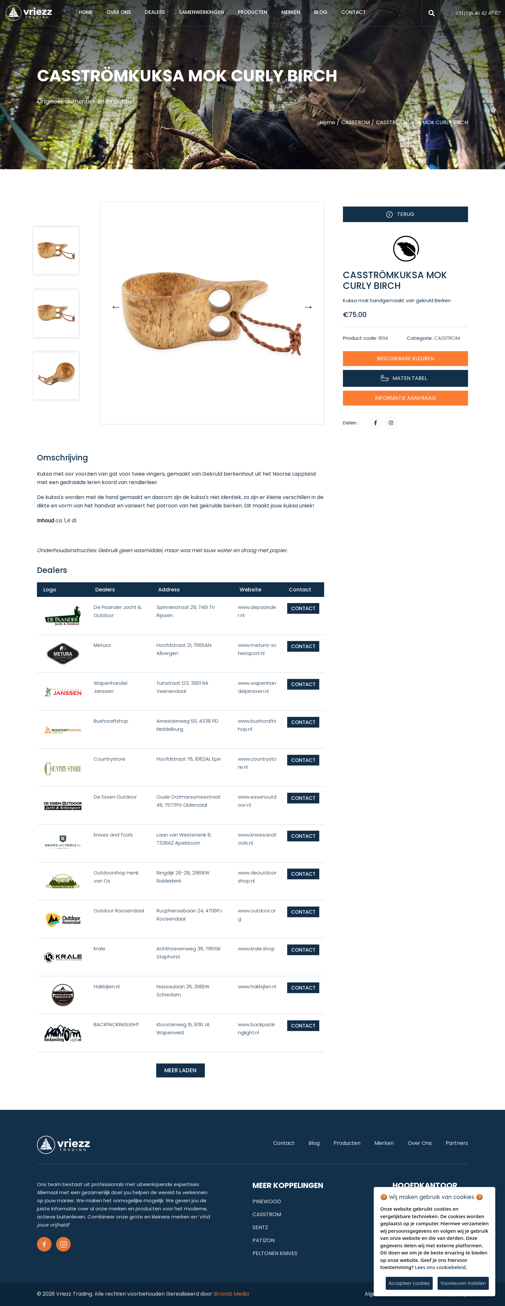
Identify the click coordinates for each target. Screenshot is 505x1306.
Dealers (155, 12)
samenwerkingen (201, 12)
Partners (457, 1143)
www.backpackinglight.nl (256, 1028)
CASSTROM (355, 122)
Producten (252, 12)
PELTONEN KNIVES (274, 1253)
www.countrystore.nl (257, 762)
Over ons (119, 12)
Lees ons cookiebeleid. (441, 1267)
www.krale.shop (256, 948)
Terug (405, 214)
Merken (290, 12)
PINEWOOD (266, 1201)
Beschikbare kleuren (405, 358)
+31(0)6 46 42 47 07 (477, 13)
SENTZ (260, 1227)
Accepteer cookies (408, 1283)
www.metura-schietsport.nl (257, 649)
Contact (353, 12)
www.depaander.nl (257, 611)
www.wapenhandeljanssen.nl (257, 687)
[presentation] (116, 307)
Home (86, 12)
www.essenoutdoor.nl (257, 800)
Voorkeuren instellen (463, 1283)
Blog (320, 12)
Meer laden (180, 1070)
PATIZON (263, 1240)
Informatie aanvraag (405, 398)
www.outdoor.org (257, 914)
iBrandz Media (231, 1294)
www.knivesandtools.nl (257, 838)
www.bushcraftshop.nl (257, 725)
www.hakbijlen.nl (257, 986)
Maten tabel (410, 378)
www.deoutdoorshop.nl (257, 876)
